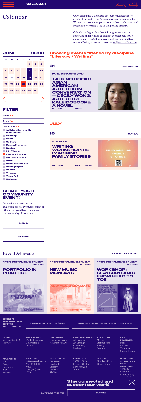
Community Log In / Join (47, 323)
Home (6, 337)
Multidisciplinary (15, 157)
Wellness (11, 179)
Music (9, 160)
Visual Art (11, 176)
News (5, 370)
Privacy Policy (127, 374)
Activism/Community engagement (17, 131)
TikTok (53, 372)
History (101, 346)
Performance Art (16, 163)
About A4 (103, 337)
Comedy (10, 136)
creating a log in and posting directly (107, 26)
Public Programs (34, 340)
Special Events (127, 351)
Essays (6, 364)
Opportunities (83, 337)
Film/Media (12, 151)
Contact (101, 348)
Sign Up (23, 236)
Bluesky (54, 367)
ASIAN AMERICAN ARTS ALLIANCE (12, 323)
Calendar (36, 4)
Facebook (54, 364)
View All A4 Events (125, 253)
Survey (101, 393)
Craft (9, 139)
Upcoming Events (58, 340)
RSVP (78, 109)
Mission (101, 340)
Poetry (10, 170)
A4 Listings (79, 343)
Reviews (7, 373)
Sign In (23, 223)
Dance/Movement (16, 145)
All (4, 362)
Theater (10, 173)
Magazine (9, 359)
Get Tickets (83, 166)
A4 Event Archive (58, 343)
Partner (124, 346)
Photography (14, 167)
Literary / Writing (16, 154)
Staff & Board (103, 343)
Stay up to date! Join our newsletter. (105, 323)
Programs (33, 337)
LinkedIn (54, 370)
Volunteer (125, 348)
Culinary (10, 142)
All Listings (79, 340)
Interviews (8, 367)
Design (10, 148)
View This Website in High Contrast (127, 362)
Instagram (55, 361)
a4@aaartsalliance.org (125, 42)
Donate (124, 343)
